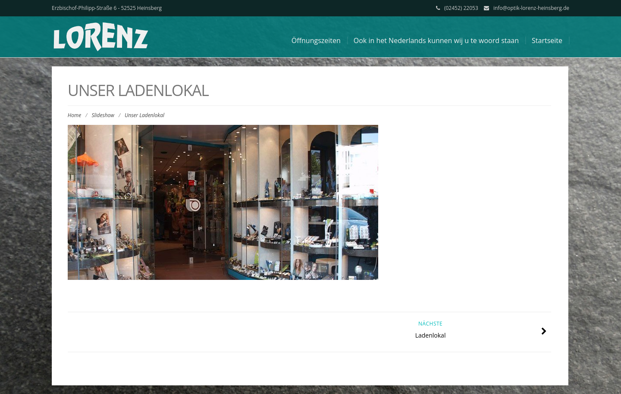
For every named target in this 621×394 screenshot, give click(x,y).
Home (74, 115)
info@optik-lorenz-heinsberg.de (531, 8)
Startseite (547, 40)
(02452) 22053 (461, 8)
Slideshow (102, 115)
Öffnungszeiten (316, 40)
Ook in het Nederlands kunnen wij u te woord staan (436, 40)
